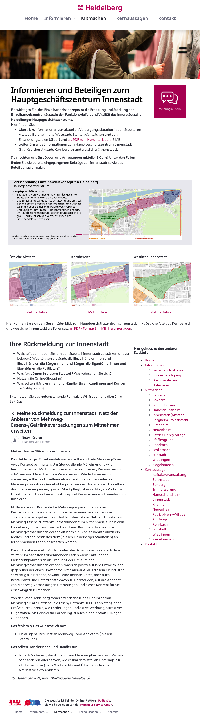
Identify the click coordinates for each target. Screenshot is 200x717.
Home (149, 360)
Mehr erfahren (38, 312)
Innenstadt (161, 499)
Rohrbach (160, 445)
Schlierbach (162, 449)
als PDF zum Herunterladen (89, 139)
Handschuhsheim (166, 410)
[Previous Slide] (25, 210)
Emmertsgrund (164, 405)
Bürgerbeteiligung (167, 375)
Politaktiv (104, 700)
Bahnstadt (161, 395)
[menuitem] (31, 18)
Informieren (154, 365)
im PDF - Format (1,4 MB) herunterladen (100, 328)
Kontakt (151, 544)
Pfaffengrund (163, 439)
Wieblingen (161, 459)
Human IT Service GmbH (96, 704)
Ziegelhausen (163, 464)
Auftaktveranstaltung (169, 474)
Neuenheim (162, 430)
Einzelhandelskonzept (170, 370)
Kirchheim (161, 425)
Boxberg (159, 400)
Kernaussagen (156, 469)
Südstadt (159, 454)
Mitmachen (153, 390)
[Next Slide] (174, 210)
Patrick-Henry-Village (169, 435)
